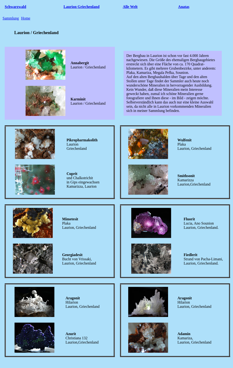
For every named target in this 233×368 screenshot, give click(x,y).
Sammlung (11, 18)
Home (25, 18)
